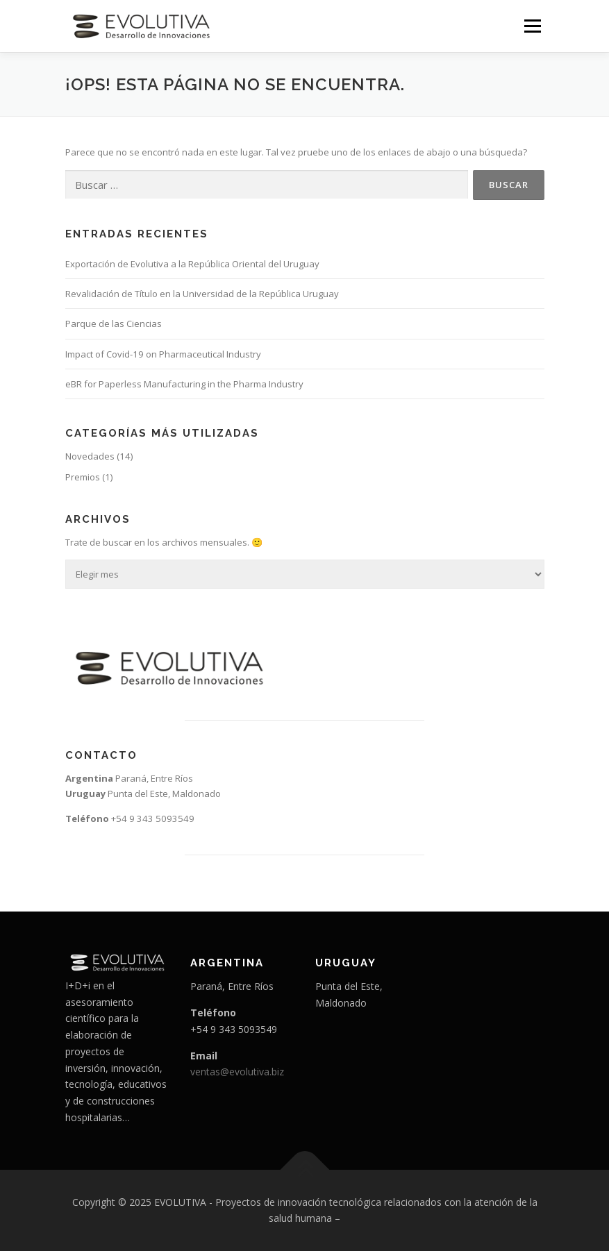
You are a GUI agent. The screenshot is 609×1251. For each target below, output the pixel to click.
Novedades (90, 456)
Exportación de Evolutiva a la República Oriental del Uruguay (192, 264)
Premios (82, 477)
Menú (532, 25)
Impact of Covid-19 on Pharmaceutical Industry (163, 354)
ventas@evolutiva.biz (237, 1071)
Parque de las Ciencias (113, 323)
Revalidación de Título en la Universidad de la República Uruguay (202, 293)
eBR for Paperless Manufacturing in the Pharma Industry (184, 384)
